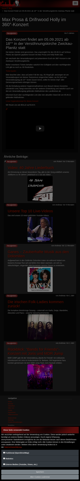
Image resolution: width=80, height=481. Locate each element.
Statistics (9, 459)
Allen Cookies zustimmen (40, 477)
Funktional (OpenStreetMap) (17, 453)
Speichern (40, 472)
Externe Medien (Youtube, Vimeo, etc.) (21, 464)
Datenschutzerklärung (12, 447)
